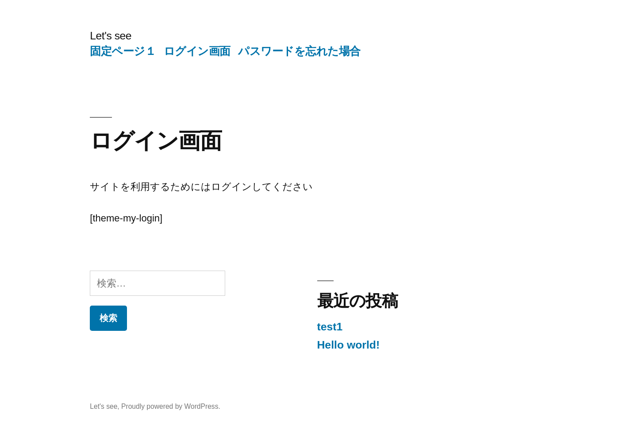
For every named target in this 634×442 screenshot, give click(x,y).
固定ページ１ (123, 51)
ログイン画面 (197, 51)
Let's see (110, 36)
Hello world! (348, 345)
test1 (330, 327)
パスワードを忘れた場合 (299, 51)
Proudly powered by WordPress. (170, 406)
